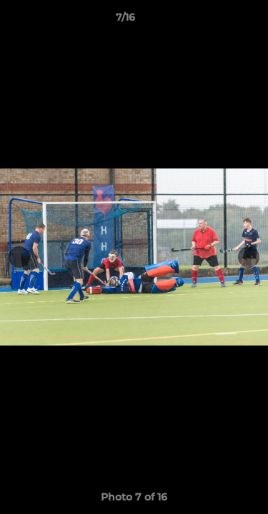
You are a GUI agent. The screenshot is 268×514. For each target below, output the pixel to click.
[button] (216, 20)
